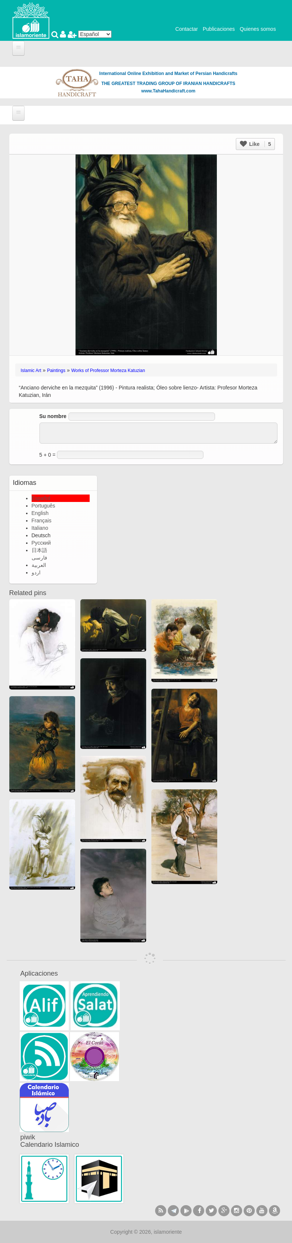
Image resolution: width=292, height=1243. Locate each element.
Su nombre (53, 416)
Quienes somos (258, 29)
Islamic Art (31, 370)
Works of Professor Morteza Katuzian (108, 370)
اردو (36, 572)
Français (42, 520)
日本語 (39, 550)
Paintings (56, 370)
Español (41, 498)
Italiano (40, 528)
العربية (39, 565)
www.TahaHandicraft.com (168, 91)
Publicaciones (219, 29)
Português (43, 506)
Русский (41, 543)
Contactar (186, 29)
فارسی (39, 557)
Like (255, 144)
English (40, 513)
